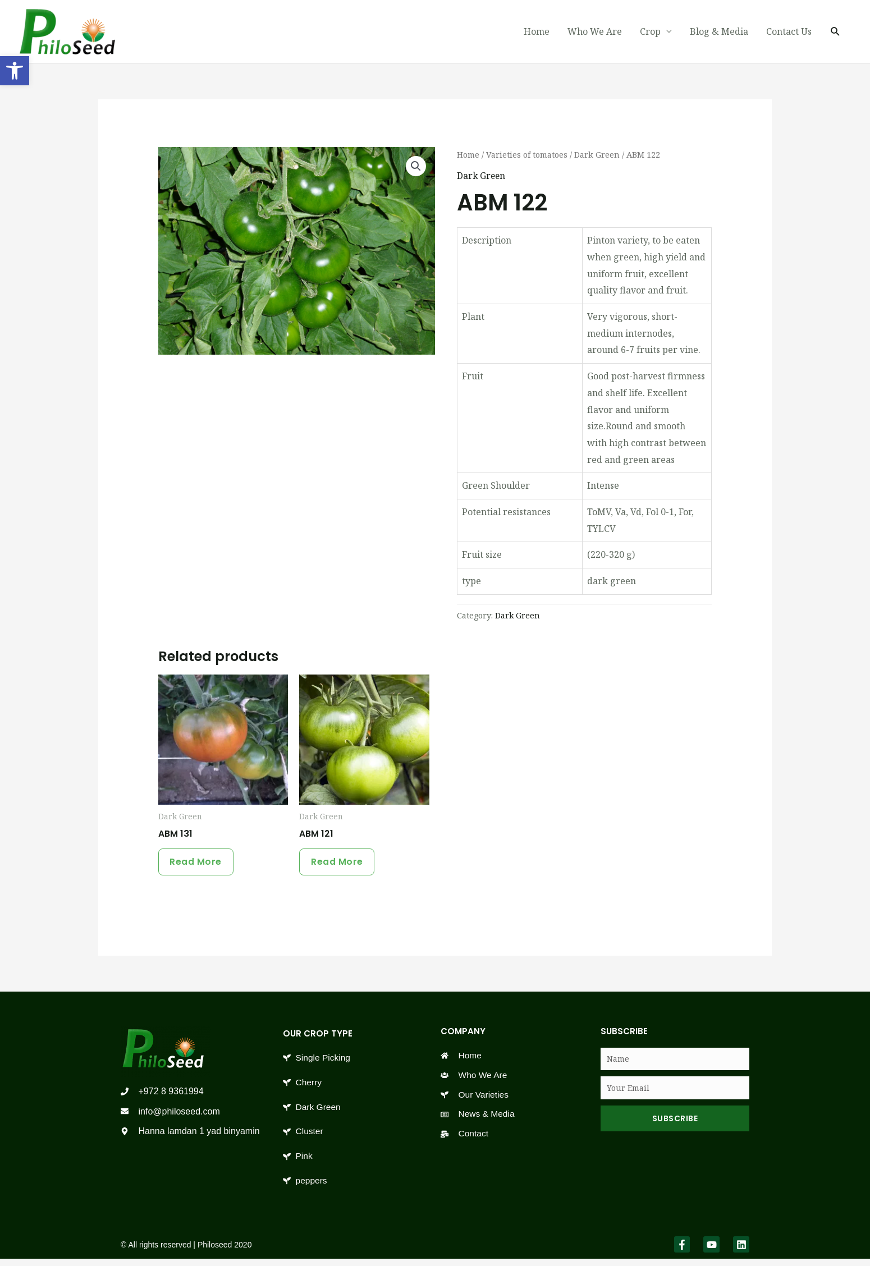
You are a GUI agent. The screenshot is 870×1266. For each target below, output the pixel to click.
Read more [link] (198, 863)
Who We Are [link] (594, 32)
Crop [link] (650, 32)
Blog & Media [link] (719, 32)
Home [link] (537, 32)
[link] (14, 70)
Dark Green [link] (602, 154)
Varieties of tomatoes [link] (530, 154)
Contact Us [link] (789, 32)
